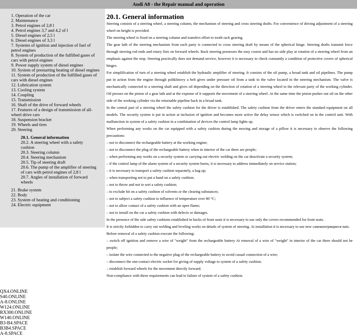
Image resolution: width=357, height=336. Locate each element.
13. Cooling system (28, 90)
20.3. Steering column (40, 152)
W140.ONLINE (15, 317)
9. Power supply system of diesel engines (47, 65)
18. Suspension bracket (31, 119)
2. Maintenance (24, 20)
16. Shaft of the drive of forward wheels (46, 104)
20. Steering (21, 129)
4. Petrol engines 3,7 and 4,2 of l (39, 30)
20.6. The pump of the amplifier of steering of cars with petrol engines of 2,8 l (58, 169)
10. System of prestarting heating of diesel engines (55, 70)
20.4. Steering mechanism (43, 157)
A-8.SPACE (11, 333)
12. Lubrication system (31, 85)
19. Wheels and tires (29, 124)
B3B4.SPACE (13, 328)
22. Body (19, 194)
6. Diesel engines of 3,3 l (33, 40)
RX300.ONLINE (16, 312)
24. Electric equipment (31, 204)
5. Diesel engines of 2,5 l (33, 35)
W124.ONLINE (15, 306)
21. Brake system (26, 190)
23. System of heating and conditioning (45, 199)
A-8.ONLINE (13, 301)
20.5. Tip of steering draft (43, 162)
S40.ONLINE (13, 296)
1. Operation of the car (30, 15)
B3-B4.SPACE (14, 322)
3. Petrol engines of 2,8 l (32, 25)
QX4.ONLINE (14, 291)
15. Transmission (26, 99)
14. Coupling (22, 94)
